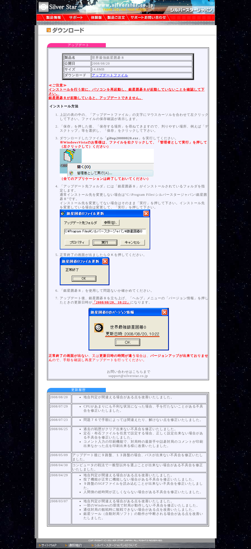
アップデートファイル (110, 75)
